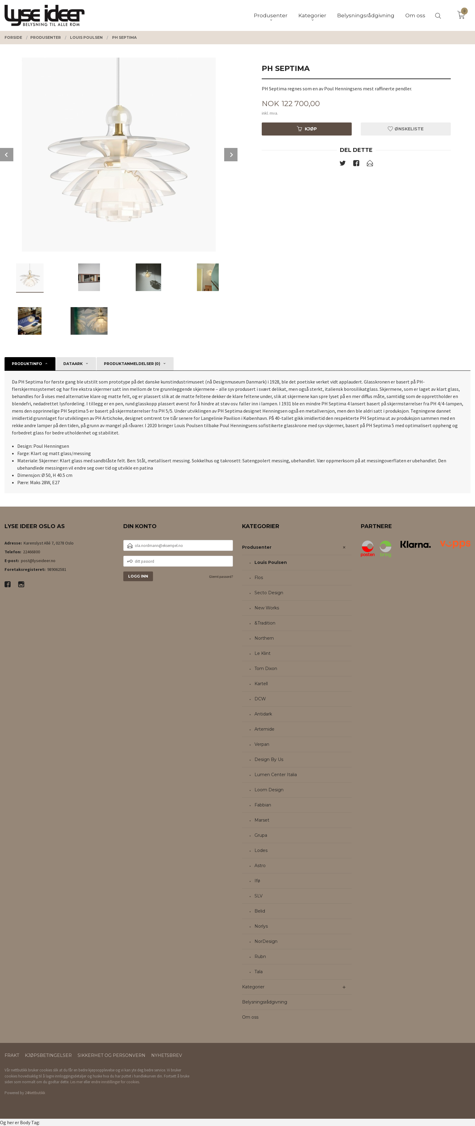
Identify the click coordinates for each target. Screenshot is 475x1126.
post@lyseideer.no (38, 560)
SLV (258, 896)
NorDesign (265, 941)
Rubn (260, 956)
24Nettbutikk (35, 1092)
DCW (260, 699)
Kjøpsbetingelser (48, 1055)
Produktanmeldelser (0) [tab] (132, 363)
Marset (261, 820)
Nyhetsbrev (166, 1055)
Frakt (12, 1055)
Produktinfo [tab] (27, 363)
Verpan (261, 744)
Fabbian (262, 805)
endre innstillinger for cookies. (115, 1081)
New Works (266, 608)
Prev (6, 154)
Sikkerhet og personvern (111, 1055)
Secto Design (268, 592)
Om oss (250, 1017)
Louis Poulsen (270, 562)
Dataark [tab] (73, 363)
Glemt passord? (221, 576)
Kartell (261, 683)
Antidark (263, 714)
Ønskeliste (406, 129)
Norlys (261, 926)
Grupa (260, 835)
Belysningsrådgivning (264, 1002)
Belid (259, 911)
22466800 (31, 552)
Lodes (260, 850)
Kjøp (307, 129)
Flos (258, 577)
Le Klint (262, 653)
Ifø (257, 880)
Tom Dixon (265, 668)
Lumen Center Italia (275, 774)
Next (231, 154)
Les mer (76, 1081)
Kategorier (253, 987)
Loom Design (269, 790)
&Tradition (264, 623)
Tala (258, 971)
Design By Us (268, 759)
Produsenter (256, 547)
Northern (264, 638)
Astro (260, 865)
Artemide (264, 729)
